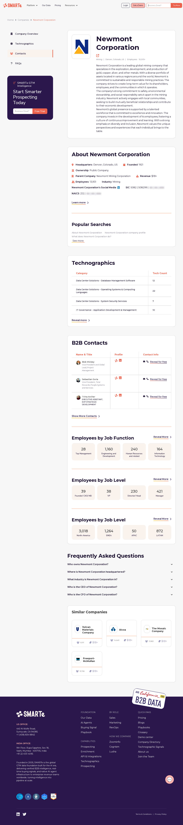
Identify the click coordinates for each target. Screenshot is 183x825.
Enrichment (88, 751)
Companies (23, 20)
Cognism (114, 746)
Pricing (58, 5)
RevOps (113, 727)
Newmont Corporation (44, 20)
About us (143, 751)
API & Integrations (91, 756)
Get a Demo (138, 5)
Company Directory (149, 742)
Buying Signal (89, 727)
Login (125, 5)
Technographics (90, 761)
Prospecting (88, 746)
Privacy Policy (161, 814)
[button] (32, 5)
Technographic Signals (151, 747)
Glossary (143, 732)
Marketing (115, 722)
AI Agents (86, 722)
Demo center (145, 737)
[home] (12, 5)
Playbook (86, 732)
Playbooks (144, 727)
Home (10, 20)
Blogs (141, 722)
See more (78, 240)
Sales (112, 717)
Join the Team (146, 756)
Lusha (112, 751)
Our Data (46, 5)
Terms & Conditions (144, 814)
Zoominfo (114, 742)
